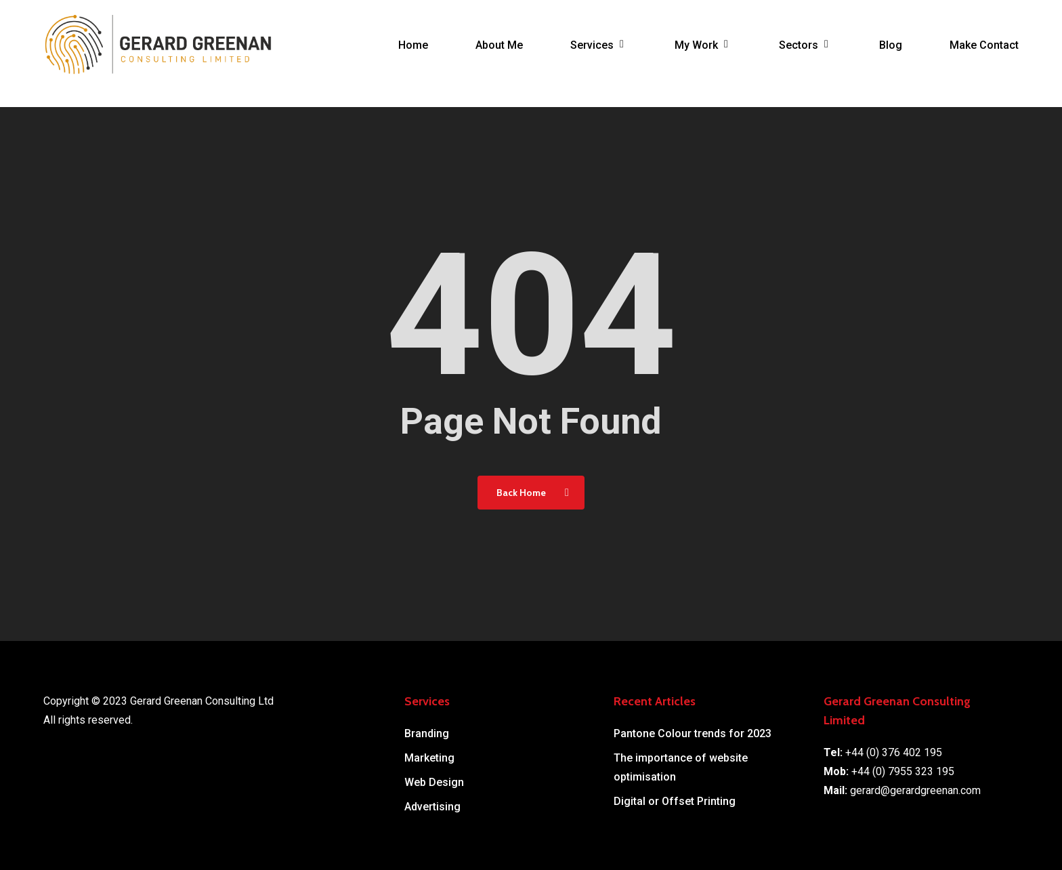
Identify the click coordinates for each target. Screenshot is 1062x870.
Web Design (434, 782)
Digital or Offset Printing (675, 801)
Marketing (429, 757)
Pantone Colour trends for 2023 (692, 733)
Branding (426, 733)
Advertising (432, 806)
